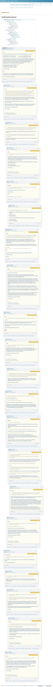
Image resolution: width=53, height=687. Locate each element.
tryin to (9, 196)
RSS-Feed (25, 7)
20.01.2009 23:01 (12, 417)
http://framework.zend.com (12, 190)
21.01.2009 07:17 (12, 518)
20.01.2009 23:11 (13, 590)
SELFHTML (4, 1)
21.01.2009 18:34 (15, 487)
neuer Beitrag (12, 4)
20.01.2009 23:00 (13, 206)
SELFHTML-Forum (12, 7)
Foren (20, 4)
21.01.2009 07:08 (12, 266)
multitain (11, 196)
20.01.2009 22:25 (9, 86)
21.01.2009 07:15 (14, 619)
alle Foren (7, 81)
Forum (12, 1)
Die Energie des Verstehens (9, 685)
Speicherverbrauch (10, 48)
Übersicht (16, 4)
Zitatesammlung (25, 4)
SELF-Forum (4, 48)
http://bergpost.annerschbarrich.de (10, 113)
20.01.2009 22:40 (13, 182)
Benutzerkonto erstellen (22, 81)
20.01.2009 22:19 (7, 49)
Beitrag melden (5, 79)
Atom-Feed (22, 7)
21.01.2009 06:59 (11, 653)
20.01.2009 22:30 (10, 123)
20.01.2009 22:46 (12, 369)
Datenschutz (21, 685)
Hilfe (32, 4)
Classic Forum (29, 685)
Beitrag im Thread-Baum (29, 81)
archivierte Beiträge (30, 7)
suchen (30, 4)
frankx (9, 193)
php (11, 49)
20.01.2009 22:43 (10, 392)
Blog (16, 1)
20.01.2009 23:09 (13, 450)
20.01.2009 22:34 (12, 149)
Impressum (16, 685)
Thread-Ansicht (18, 7)
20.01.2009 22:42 (12, 230)
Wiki (8, 1)
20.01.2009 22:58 (10, 552)
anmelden (16, 81)
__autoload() (12, 559)
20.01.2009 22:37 (11, 340)
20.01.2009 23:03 (10, 572)
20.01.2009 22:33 (8, 313)
